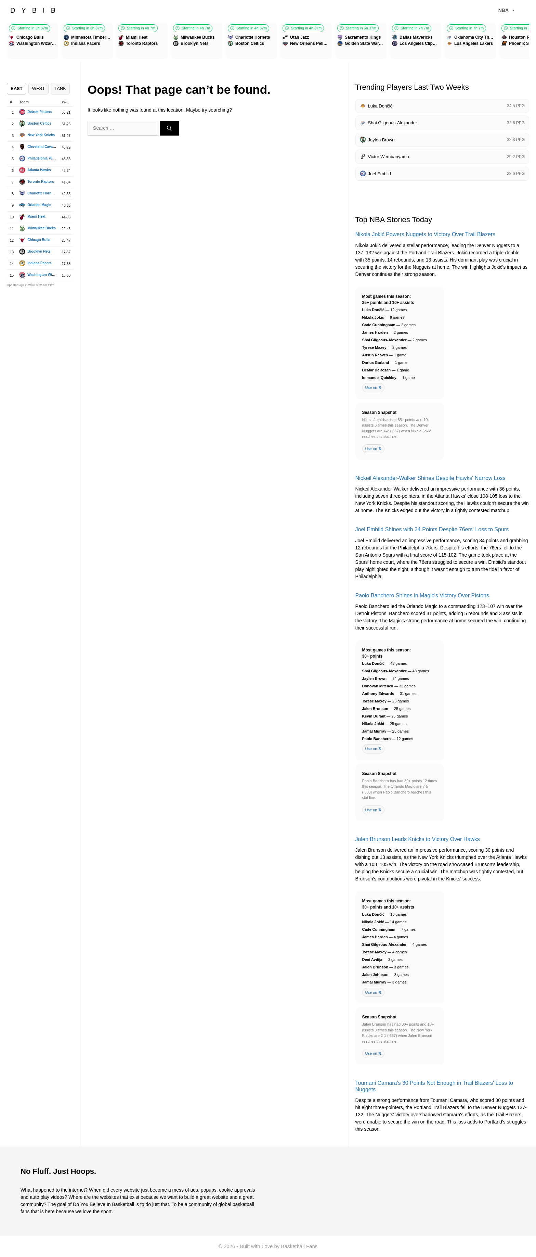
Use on (373, 388)
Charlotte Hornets (41, 193)
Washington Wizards (44, 275)
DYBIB (36, 10)
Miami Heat (36, 216)
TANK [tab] (60, 88)
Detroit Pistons (39, 112)
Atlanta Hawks (39, 170)
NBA (506, 10)
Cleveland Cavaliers (43, 147)
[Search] (169, 128)
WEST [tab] (38, 88)
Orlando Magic (39, 205)
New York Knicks (41, 135)
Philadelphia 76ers (42, 158)
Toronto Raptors (40, 181)
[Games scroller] (268, 41)
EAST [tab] (17, 88)
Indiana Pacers (39, 263)
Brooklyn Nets (39, 251)
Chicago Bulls (38, 240)
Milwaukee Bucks (41, 228)
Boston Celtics (39, 123)
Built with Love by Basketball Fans (279, 1246)
